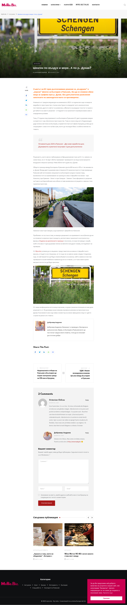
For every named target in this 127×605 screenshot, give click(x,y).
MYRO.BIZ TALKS (82, 5)
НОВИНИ (45, 5)
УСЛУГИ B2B (68, 5)
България (64, 585)
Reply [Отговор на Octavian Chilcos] (87, 400)
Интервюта (44, 550)
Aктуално (36, 550)
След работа (36, 588)
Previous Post (44, 368)
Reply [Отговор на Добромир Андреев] (87, 433)
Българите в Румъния (51, 588)
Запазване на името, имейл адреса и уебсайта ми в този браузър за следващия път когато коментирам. (64, 496)
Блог (36, 585)
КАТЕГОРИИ (55, 5)
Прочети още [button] (108, 593)
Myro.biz (38, 251)
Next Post (84, 368)
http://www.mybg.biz (74, 442)
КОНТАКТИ (96, 5)
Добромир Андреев (41, 72)
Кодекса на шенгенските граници (51, 241)
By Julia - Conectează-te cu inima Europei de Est (69, 601)
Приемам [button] (106, 598)
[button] (88, 517)
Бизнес (43, 585)
